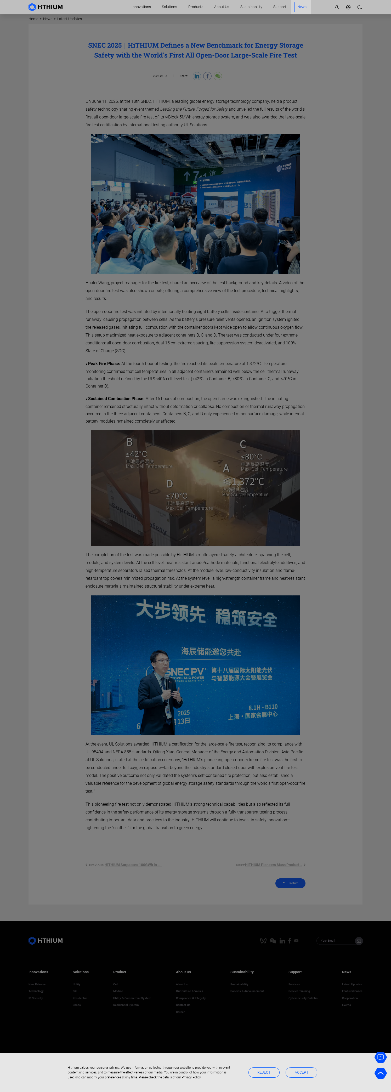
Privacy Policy (191, 1077)
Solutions (169, 7)
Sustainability (251, 7)
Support (279, 7)
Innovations (141, 7)
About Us (221, 7)
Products (195, 7)
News (302, 7)
